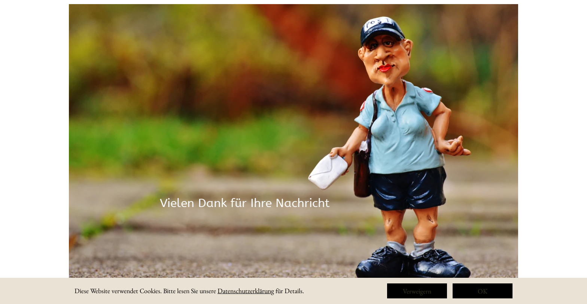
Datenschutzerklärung (246, 290)
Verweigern (417, 291)
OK (482, 291)
